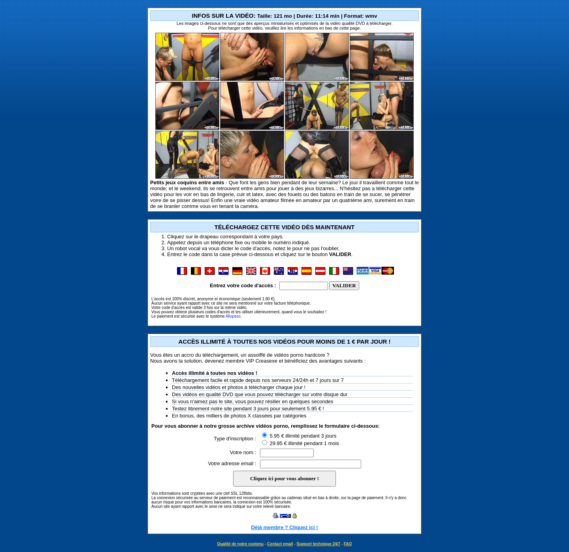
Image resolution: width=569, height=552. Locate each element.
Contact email (280, 544)
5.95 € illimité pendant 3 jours (299, 436)
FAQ (348, 544)
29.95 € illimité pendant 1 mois (300, 443)
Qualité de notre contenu (240, 544)
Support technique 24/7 (319, 544)
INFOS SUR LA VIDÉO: (284, 15)
